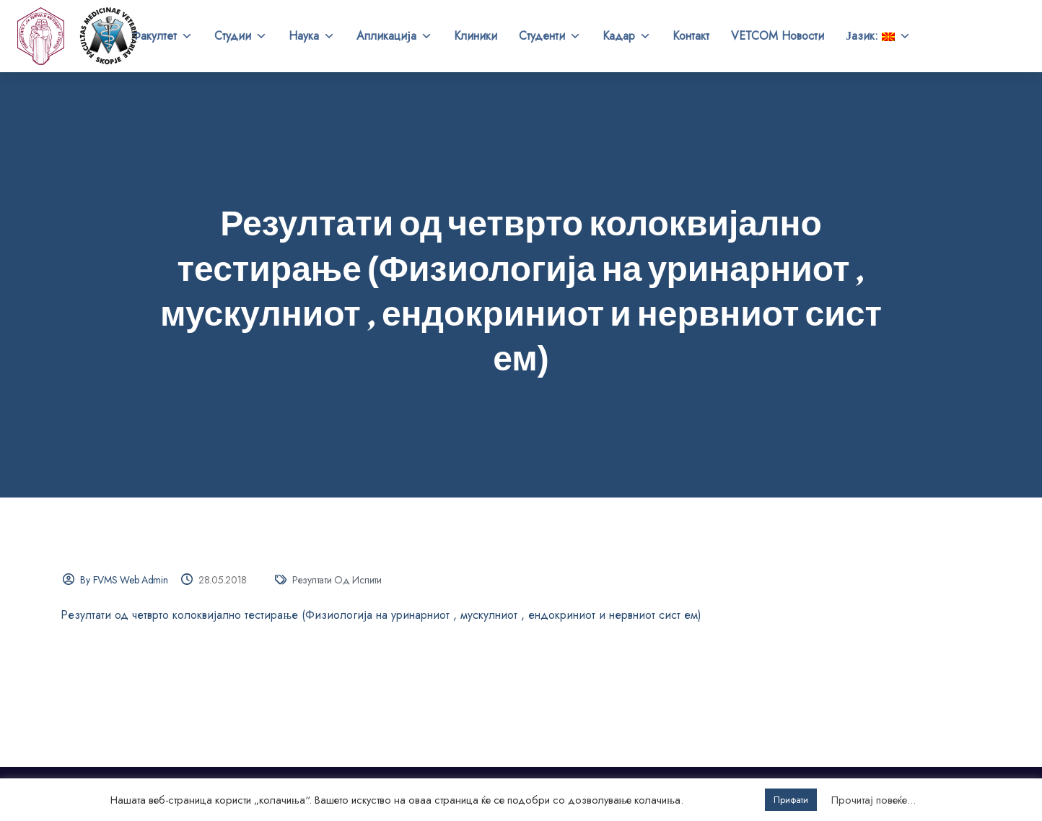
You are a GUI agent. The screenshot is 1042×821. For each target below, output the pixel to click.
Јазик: (878, 36)
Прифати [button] (791, 800)
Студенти (550, 36)
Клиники (475, 35)
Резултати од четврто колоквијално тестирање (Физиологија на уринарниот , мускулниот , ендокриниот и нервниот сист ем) (381, 615)
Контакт (691, 35)
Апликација (394, 36)
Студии (240, 36)
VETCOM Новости (777, 35)
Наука (312, 36)
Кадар (627, 36)
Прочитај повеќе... (873, 800)
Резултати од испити (337, 580)
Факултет (162, 36)
